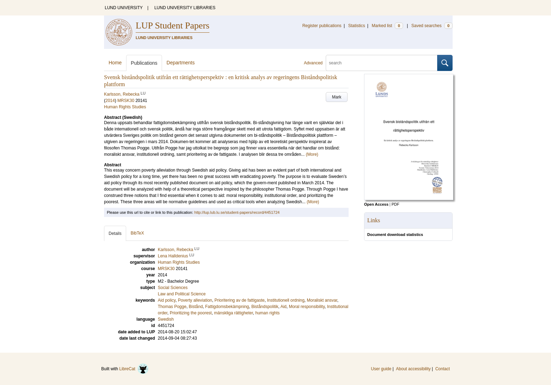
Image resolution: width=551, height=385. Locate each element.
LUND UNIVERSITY (124, 7)
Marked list (387, 25)
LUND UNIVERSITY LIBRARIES (184, 7)
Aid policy (166, 300)
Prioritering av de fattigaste (239, 300)
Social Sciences (173, 287)
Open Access (376, 204)
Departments (181, 62)
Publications (144, 63)
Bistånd (196, 306)
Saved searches (432, 25)
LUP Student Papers (172, 25)
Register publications (321, 25)
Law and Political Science (182, 293)
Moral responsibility (307, 306)
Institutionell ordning (286, 300)
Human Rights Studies (125, 106)
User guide (381, 368)
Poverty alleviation (195, 300)
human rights (267, 312)
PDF (395, 204)
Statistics (356, 25)
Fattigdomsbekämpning (227, 306)
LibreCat (134, 368)
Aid (283, 306)
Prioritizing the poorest (191, 312)
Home (115, 62)
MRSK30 (125, 100)
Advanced (313, 62)
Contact (442, 368)
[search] (381, 63)
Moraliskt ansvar (322, 300)
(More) (312, 154)
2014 (110, 100)
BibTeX (137, 233)
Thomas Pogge (172, 306)
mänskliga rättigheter (233, 312)
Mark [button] (337, 97)
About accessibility (413, 368)
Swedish (166, 319)
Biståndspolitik (264, 306)
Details (115, 233)
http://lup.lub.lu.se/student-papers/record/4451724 (237, 212)
